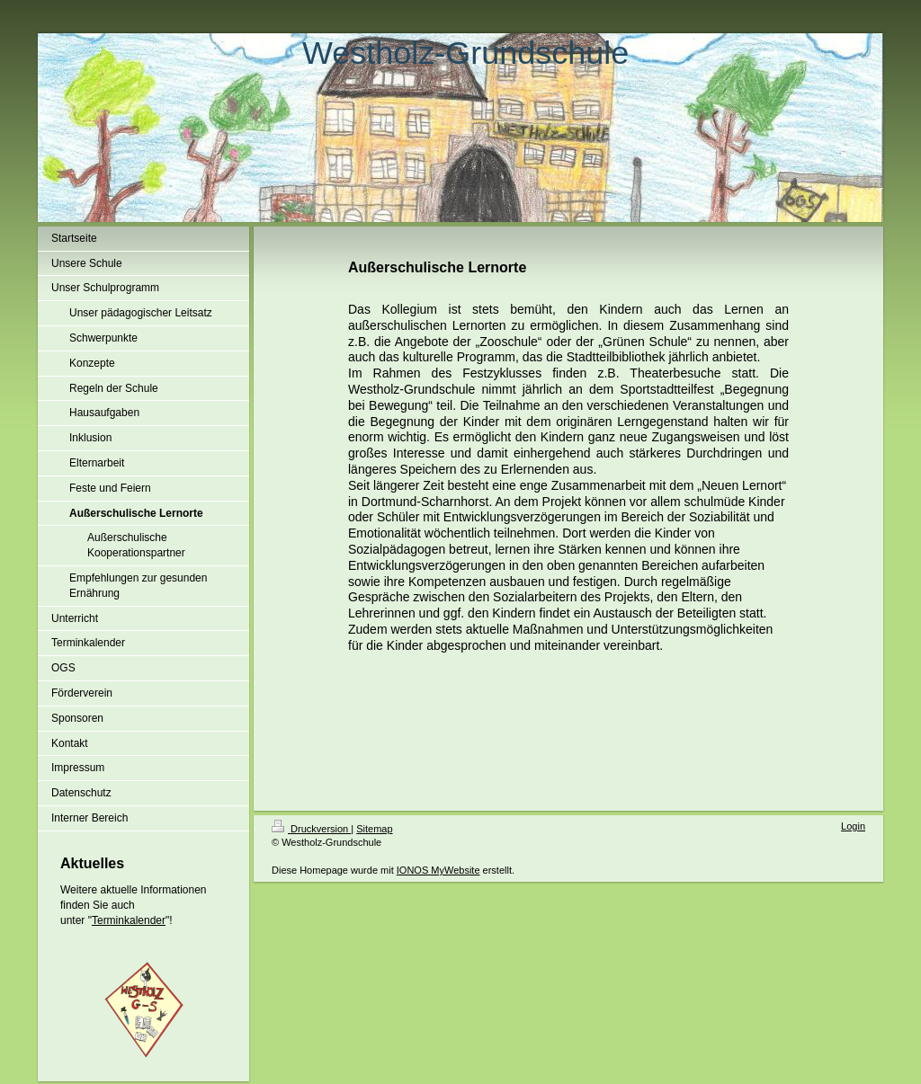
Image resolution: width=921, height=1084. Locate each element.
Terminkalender (128, 920)
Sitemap (374, 828)
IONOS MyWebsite (438, 870)
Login (853, 826)
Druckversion (311, 828)
